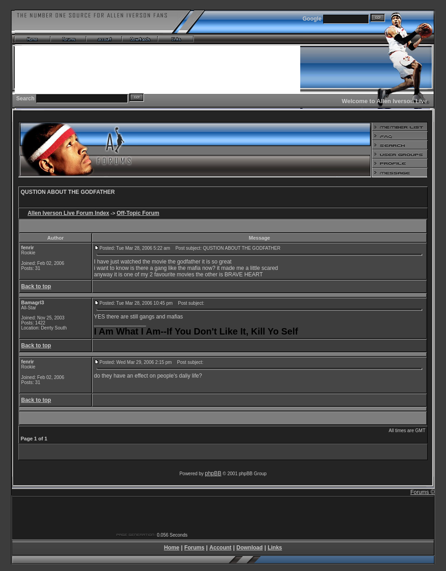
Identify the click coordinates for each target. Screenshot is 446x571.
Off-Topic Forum (137, 213)
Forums (194, 547)
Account (220, 547)
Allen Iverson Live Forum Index (68, 213)
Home (171, 547)
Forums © (422, 492)
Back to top (36, 286)
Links (275, 547)
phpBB (213, 473)
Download (250, 547)
